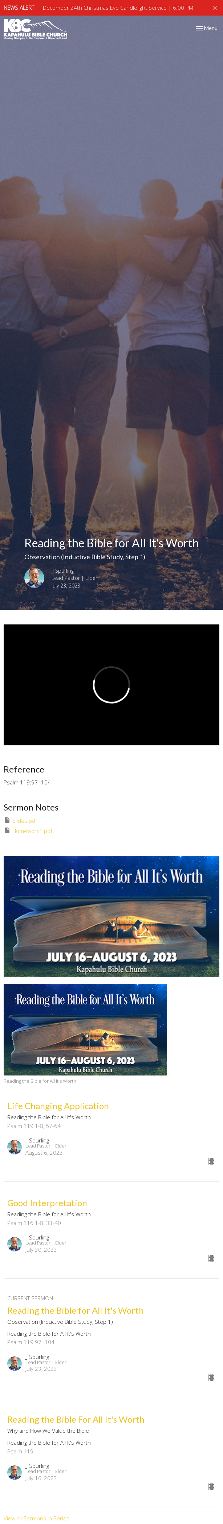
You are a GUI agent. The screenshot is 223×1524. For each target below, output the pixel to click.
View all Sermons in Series (36, 1518)
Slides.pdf (20, 820)
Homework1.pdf (28, 830)
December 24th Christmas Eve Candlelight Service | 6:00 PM (118, 7)
